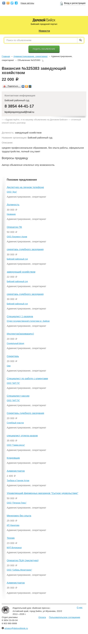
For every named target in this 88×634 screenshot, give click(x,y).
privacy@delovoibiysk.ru (16, 628)
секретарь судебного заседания (25, 249)
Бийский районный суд (17, 259)
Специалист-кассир (18, 395)
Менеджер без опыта (19, 515)
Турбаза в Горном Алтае (18, 480)
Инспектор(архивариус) (20, 333)
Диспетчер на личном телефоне (25, 187)
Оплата (42, 617)
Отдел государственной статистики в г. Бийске (28, 321)
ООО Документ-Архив (17, 237)
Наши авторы (27, 3)
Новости (44, 30)
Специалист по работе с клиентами (27, 378)
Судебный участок (15, 423)
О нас (79, 607)
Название (11, 214)
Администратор (16, 470)
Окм (8, 366)
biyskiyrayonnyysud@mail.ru (19, 112)
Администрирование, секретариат (31, 56)
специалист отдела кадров (22, 435)
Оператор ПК (14, 227)
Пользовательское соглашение (64, 617)
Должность (13, 204)
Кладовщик (13, 457)
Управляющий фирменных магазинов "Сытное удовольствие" (42, 493)
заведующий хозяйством (21, 271)
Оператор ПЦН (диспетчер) (22, 560)
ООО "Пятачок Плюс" (16, 503)
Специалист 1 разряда (20, 316)
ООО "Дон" (12, 192)
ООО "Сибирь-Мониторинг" (19, 570)
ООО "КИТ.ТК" (13, 383)
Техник (10, 537)
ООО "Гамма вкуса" (16, 445)
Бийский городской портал (44, 24)
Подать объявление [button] (44, 49)
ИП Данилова (13, 525)
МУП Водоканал (14, 547)
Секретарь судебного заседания (25, 413)
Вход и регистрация (75, 3)
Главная (6, 56)
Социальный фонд (15, 343)
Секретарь (13, 356)
